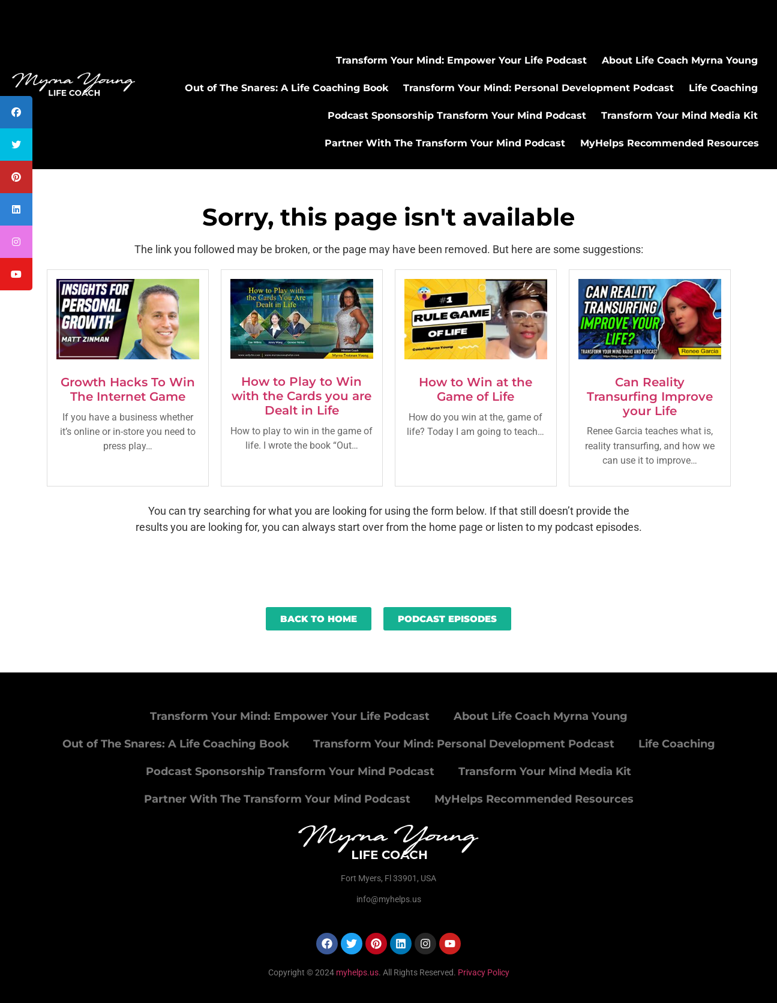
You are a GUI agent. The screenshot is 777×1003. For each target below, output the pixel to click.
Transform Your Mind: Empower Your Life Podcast (461, 60)
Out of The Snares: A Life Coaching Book (286, 88)
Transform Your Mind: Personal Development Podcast (538, 88)
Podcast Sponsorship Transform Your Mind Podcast (457, 115)
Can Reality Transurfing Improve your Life (650, 396)
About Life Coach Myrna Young (680, 60)
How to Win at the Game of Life (475, 389)
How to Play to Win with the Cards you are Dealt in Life (301, 396)
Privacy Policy (483, 972)
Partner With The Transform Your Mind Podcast (445, 143)
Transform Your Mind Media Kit (679, 115)
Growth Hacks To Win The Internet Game (128, 389)
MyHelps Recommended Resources (669, 143)
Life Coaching (723, 88)
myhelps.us (356, 972)
